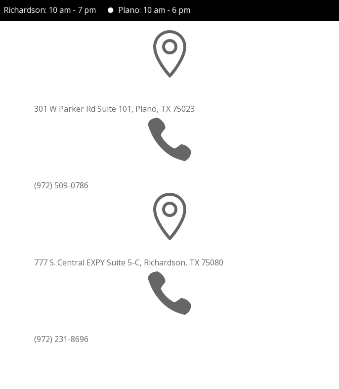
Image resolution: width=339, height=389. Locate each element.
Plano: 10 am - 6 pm (157, 9)
